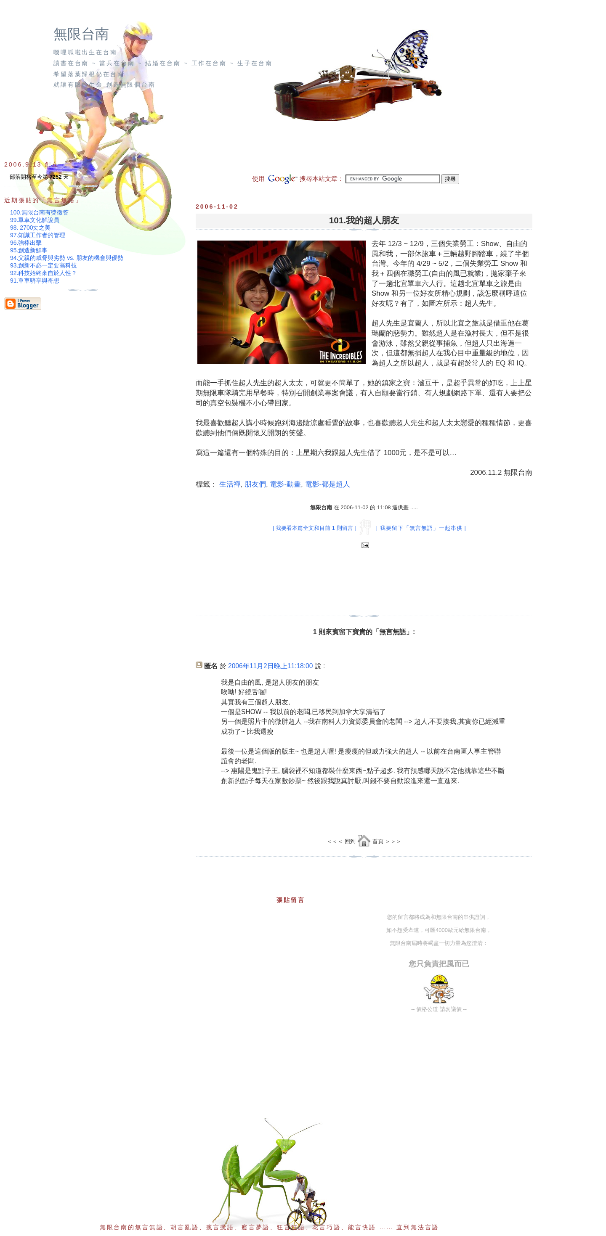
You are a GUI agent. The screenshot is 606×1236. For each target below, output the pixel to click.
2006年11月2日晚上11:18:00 (270, 666)
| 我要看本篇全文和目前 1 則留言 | (314, 528)
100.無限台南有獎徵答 (39, 212)
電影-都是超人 (328, 484)
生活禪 (230, 484)
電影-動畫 (285, 484)
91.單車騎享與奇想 (34, 280)
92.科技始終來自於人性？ (43, 273)
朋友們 (255, 484)
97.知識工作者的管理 (37, 235)
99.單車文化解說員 (34, 220)
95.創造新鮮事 (29, 250)
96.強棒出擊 (26, 242)
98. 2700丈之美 (30, 227)
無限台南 (81, 34)
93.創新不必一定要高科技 (43, 265)
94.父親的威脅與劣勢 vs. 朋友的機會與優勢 (66, 257)
